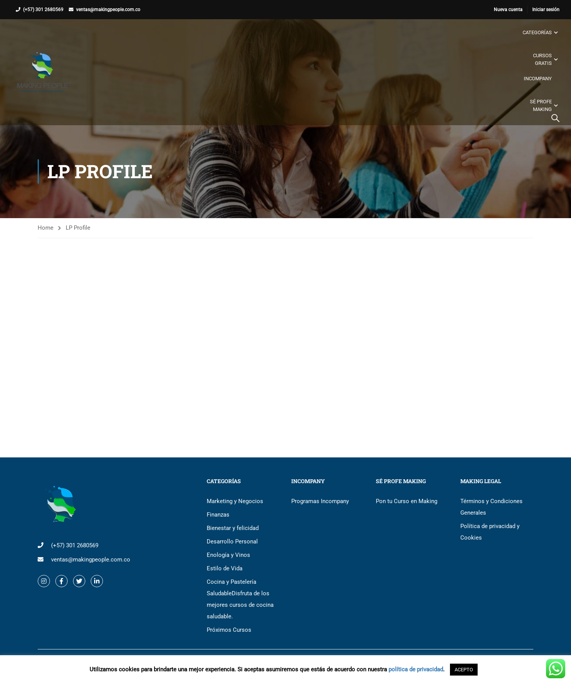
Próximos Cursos (229, 629)
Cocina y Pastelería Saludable (240, 599)
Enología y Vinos (228, 555)
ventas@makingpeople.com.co (108, 9)
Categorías (537, 32)
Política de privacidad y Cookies (490, 532)
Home (45, 227)
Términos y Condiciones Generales (491, 507)
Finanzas (218, 514)
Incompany (538, 78)
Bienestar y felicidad (233, 528)
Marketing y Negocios (235, 501)
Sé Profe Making (541, 105)
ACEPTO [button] (464, 669)
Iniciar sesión (545, 9)
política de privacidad (415, 669)
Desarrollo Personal (232, 541)
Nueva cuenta (508, 9)
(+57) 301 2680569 (43, 9)
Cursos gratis (542, 59)
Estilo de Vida (224, 568)
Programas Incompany (320, 501)
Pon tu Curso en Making (406, 501)
